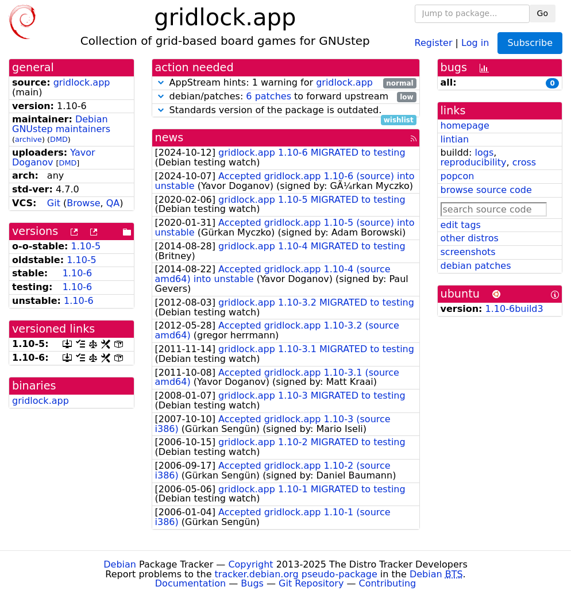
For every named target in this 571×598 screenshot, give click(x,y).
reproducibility (474, 162)
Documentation (190, 583)
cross (524, 162)
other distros (470, 238)
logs (483, 152)
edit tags (461, 224)
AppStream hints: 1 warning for (285, 83)
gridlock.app (81, 82)
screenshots (468, 251)
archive (28, 139)
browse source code (486, 189)
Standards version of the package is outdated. (285, 110)
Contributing (387, 583)
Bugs (252, 583)
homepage (465, 125)
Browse (83, 203)
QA (113, 203)
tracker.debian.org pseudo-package (296, 574)
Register (434, 42)
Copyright (250, 564)
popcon (457, 176)
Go (542, 13)
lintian (455, 139)
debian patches (476, 265)
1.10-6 (77, 273)
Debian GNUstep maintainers (61, 124)
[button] (161, 82)
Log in (475, 42)
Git (53, 203)
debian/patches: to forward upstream (285, 97)
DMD (59, 139)
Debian (119, 564)
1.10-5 (86, 246)
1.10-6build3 (514, 308)
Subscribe (530, 42)
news (169, 137)
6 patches (268, 96)
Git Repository (311, 583)
